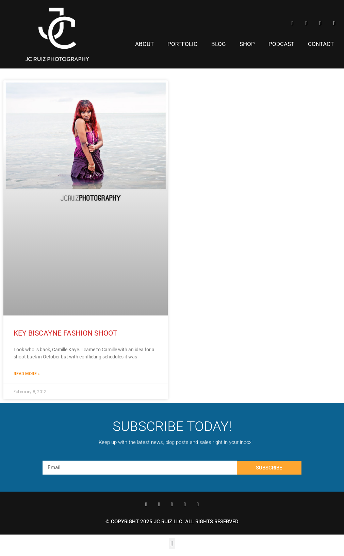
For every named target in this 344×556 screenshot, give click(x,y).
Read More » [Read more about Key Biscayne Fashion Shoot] (27, 373)
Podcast (281, 44)
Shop (247, 44)
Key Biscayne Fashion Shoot (65, 333)
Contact (321, 44)
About (144, 44)
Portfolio (182, 44)
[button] (172, 543)
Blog (218, 44)
